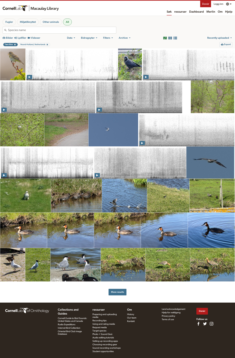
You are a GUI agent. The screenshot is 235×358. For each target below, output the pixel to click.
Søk (169, 11)
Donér (205, 4)
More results (117, 292)
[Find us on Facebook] (198, 324)
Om (220, 11)
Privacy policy (168, 316)
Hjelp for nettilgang (171, 312)
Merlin (210, 11)
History (130, 314)
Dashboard (196, 11)
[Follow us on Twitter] (205, 324)
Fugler (9, 22)
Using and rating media (103, 324)
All (67, 22)
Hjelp (228, 11)
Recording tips (99, 320)
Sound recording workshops (106, 348)
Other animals (51, 22)
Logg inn (218, 4)
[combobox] (62, 30)
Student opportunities (103, 351)
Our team (131, 318)
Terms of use (168, 319)
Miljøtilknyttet (28, 22)
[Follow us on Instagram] (211, 324)
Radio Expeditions (66, 324)
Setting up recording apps (105, 341)
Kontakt (131, 321)
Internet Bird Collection (69, 328)
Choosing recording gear (104, 344)
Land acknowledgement (173, 309)
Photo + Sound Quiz (102, 334)
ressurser (180, 11)
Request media (99, 327)
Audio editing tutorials (103, 338)
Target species (99, 331)
